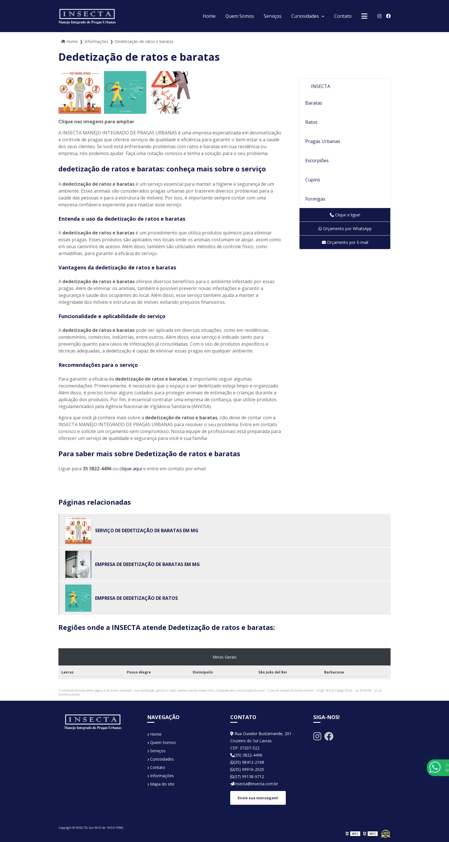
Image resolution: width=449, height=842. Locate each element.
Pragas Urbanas (322, 141)
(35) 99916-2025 (247, 769)
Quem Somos (239, 16)
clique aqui (130, 468)
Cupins (312, 180)
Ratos (311, 122)
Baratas (313, 103)
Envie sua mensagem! (258, 797)
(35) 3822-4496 (246, 755)
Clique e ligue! (345, 215)
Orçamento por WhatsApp (345, 228)
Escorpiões (317, 160)
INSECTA (320, 86)
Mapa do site (160, 784)
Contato (343, 16)
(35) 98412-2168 (247, 762)
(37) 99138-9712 (247, 776)
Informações (160, 775)
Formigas (315, 199)
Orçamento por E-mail (345, 242)
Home (209, 16)
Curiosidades (305, 16)
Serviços (272, 16)
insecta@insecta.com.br (254, 783)
